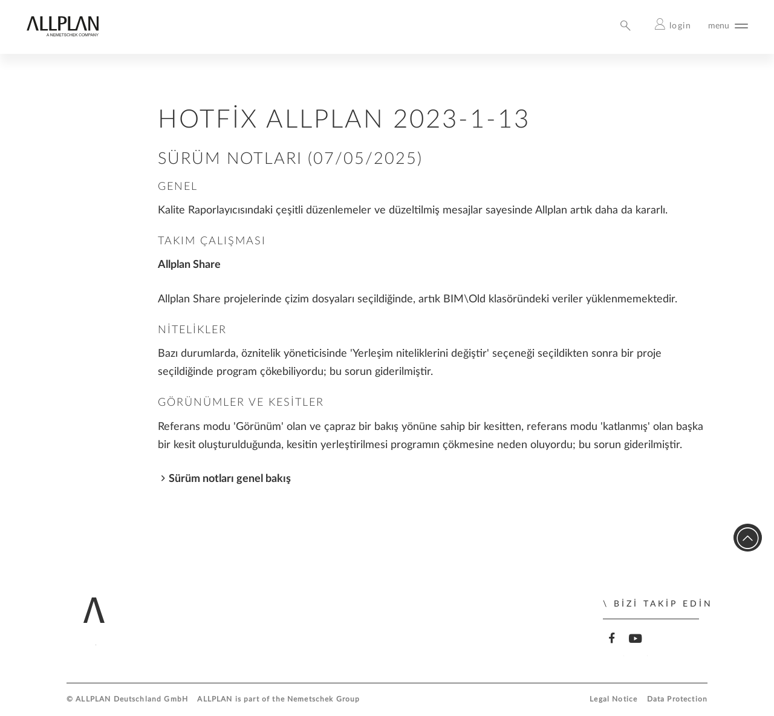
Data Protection (677, 699)
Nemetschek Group (323, 699)
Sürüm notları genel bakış (230, 479)
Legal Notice (613, 699)
